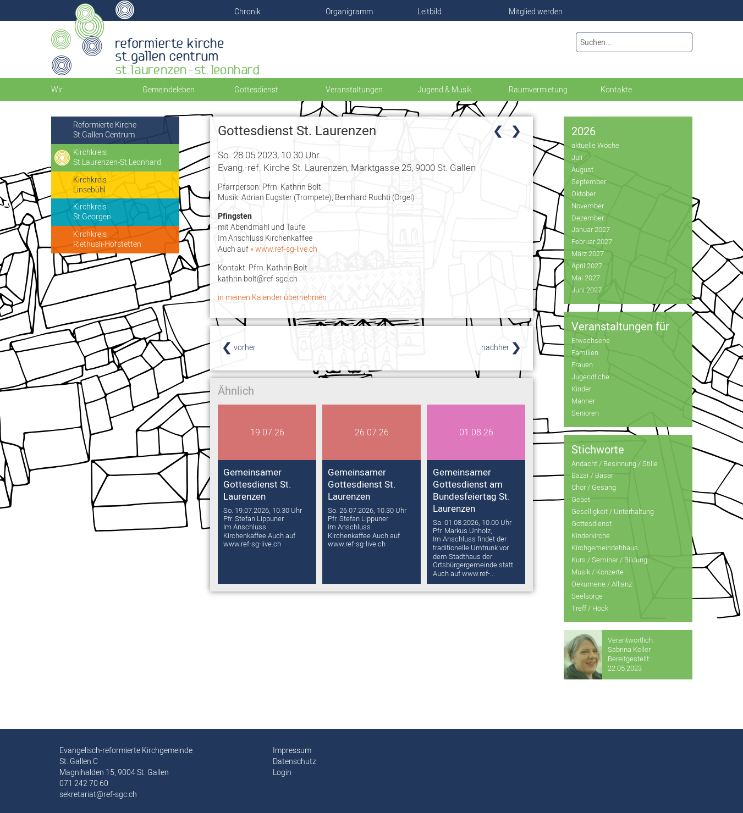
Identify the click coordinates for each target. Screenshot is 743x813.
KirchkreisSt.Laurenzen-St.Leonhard (117, 157)
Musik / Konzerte (597, 572)
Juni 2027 (586, 290)
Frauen (582, 364)
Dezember (587, 218)
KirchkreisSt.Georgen (92, 211)
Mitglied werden (536, 11)
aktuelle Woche (595, 145)
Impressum (292, 750)
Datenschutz (294, 761)
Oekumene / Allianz (601, 584)
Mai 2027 (585, 278)
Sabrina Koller (629, 649)
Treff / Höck (589, 608)
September (588, 181)
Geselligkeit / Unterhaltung (612, 511)
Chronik (247, 11)
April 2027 (586, 265)
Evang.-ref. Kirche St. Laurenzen (347, 167)
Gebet (580, 499)
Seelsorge (587, 596)
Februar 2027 (591, 241)
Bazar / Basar (592, 475)
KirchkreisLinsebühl (90, 184)
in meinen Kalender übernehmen (272, 297)
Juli (576, 157)
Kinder (581, 389)
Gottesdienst (591, 523)
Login (282, 772)
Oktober (583, 193)
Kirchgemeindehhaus (604, 547)
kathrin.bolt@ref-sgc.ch (258, 278)
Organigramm (349, 11)
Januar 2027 (590, 229)
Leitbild (429, 11)
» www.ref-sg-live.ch (283, 249)
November (587, 206)
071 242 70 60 (83, 783)
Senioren (585, 413)
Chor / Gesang (593, 487)
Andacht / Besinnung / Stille (614, 463)
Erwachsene (590, 340)
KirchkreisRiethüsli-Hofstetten (107, 239)
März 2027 (587, 253)
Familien (584, 352)
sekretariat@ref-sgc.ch (98, 794)
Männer (583, 401)
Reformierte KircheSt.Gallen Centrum (104, 129)
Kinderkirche (590, 535)
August (582, 169)
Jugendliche (590, 376)
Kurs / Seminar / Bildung (609, 560)
